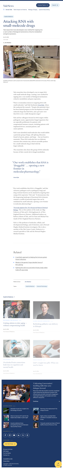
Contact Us (6, 455)
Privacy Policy (6, 461)
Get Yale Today (10, 444)
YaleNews (8, 6)
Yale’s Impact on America (20, 9)
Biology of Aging (32, 9)
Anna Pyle (41, 107)
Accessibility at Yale (7, 458)
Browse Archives (7, 449)
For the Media (7, 453)
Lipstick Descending (44, 9)
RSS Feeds (6, 451)
